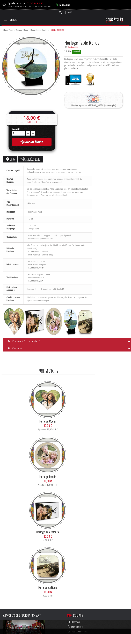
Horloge (45, 30)
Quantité (16, 128)
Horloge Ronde (47, 477)
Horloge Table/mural (48, 532)
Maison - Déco (22, 30)
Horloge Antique (47, 587)
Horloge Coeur (47, 421)
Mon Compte (75, 626)
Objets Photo (8, 30)
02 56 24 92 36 (35, 3)
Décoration (35, 30)
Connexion (62, 5)
